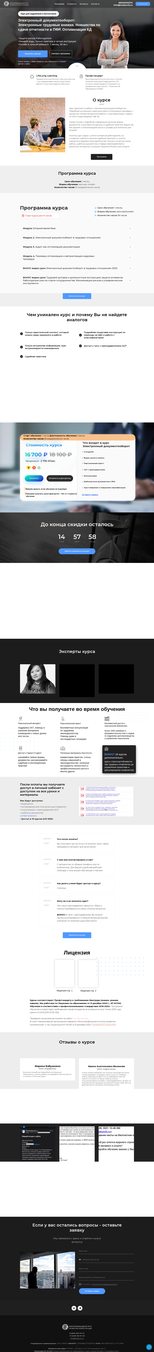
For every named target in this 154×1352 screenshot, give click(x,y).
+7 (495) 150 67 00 (77, 1336)
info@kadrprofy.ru (77, 1338)
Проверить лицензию (104, 1024)
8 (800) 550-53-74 (77, 1333)
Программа (59, 4)
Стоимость (72, 4)
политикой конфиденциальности (104, 1284)
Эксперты (84, 4)
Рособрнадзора (80, 1018)
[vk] (74, 1308)
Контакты (95, 4)
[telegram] (80, 1308)
